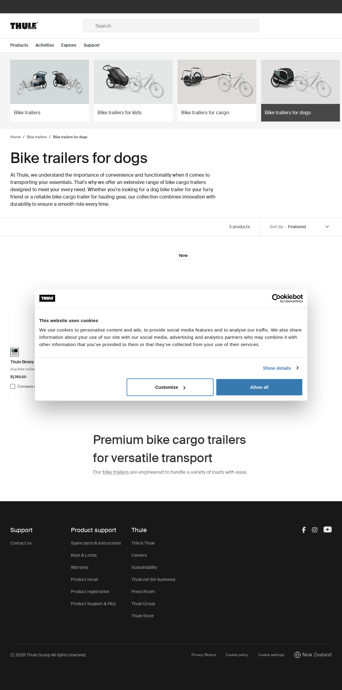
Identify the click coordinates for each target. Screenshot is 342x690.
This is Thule (143, 543)
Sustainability (144, 567)
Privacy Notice (203, 654)
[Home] (46, 25)
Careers (139, 555)
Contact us (21, 543)
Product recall (84, 579)
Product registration (90, 591)
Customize (170, 387)
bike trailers (116, 472)
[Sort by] (309, 226)
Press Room (143, 591)
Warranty (79, 567)
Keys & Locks (84, 555)
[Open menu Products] (22, 45)
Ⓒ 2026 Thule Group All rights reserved (47, 655)
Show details (277, 367)
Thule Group (143, 603)
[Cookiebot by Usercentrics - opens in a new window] (276, 298)
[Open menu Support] (95, 45)
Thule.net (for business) (153, 579)
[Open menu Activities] (48, 45)
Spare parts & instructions (96, 543)
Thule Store (142, 615)
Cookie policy (237, 654)
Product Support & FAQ (93, 603)
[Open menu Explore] (72, 45)
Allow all (259, 387)
